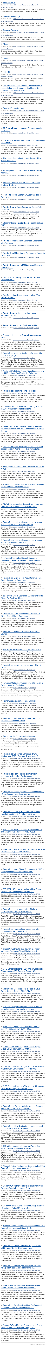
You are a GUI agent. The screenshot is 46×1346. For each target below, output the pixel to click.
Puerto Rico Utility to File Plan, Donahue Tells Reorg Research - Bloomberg (21, 579)
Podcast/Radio (9, 2)
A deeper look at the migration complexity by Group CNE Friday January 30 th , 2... (20, 1047)
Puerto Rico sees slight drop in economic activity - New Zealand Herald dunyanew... (22, 793)
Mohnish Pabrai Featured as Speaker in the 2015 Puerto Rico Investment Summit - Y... (23, 1167)
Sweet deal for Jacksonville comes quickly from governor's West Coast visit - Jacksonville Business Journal (22, 428)
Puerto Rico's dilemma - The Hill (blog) (19, 391)
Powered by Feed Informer (38, 1344)
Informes (7, 58)
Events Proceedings (11, 16)
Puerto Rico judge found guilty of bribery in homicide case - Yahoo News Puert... (20, 910)
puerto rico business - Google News (24, 375)
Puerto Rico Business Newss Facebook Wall (26, 758)
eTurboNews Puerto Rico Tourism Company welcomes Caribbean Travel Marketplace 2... (20, 950)
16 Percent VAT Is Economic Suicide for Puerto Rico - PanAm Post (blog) (22, 597)
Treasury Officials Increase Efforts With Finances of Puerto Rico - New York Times (22, 485)
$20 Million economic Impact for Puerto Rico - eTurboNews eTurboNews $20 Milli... (21, 1147)
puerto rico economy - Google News (24, 358)
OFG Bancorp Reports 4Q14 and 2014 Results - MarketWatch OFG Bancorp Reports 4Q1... (22, 1067)
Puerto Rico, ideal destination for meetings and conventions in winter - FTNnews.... (22, 1127)
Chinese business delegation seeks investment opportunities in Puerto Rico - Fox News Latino (22, 448)
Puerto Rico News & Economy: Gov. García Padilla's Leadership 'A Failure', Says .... (20, 813)
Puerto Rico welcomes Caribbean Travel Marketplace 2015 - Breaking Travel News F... (20, 755)
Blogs (5, 44)
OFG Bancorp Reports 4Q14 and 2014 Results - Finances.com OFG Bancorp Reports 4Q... (22, 970)
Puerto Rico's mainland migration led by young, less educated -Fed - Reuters (22, 541)
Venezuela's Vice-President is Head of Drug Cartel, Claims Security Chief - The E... (20, 990)
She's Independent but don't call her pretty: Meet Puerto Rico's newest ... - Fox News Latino (22, 505)
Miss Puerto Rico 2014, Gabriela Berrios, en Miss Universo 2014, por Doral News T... (23, 850)
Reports (6, 72)
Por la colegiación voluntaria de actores (19, 736)
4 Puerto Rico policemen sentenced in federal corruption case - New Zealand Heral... (21, 1008)
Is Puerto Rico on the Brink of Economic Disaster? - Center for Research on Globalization (21, 559)
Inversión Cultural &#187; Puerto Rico (24, 687)
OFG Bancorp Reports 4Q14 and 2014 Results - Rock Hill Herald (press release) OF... (22, 1087)
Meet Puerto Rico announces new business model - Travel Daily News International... (20, 1286)
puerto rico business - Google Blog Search (26, 133)
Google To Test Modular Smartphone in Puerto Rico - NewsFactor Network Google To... (21, 1326)
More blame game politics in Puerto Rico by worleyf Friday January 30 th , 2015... (20, 1028)
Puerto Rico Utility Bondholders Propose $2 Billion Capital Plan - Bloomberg (20, 615)
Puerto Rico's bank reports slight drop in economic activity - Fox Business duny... (19, 775)
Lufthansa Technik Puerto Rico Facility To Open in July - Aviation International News (22, 407)
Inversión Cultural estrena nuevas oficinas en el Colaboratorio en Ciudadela (22, 684)
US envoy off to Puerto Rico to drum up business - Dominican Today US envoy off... (22, 1207)
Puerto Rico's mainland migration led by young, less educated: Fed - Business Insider (22, 523)
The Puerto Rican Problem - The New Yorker (22, 649)
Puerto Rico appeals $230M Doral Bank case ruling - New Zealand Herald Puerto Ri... (21, 1267)
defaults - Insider (20, 325)
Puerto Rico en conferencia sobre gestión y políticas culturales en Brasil (20, 719)
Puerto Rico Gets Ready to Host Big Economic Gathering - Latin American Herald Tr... (21, 1306)
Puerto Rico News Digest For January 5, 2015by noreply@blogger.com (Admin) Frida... (22, 870)
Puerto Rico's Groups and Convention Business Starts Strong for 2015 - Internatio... (22, 1107)
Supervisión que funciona (14, 108)
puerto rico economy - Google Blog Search (26, 145)
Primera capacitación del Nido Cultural (19, 701)
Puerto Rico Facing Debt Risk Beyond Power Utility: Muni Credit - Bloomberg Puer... (21, 1247)
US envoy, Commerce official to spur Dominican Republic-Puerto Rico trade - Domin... (22, 1187)
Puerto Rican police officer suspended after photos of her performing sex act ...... (20, 930)
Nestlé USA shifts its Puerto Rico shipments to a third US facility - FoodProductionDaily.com (22, 372)
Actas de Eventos (10, 30)
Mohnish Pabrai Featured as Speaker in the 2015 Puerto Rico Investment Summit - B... (23, 1227)
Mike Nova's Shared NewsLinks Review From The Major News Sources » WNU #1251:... (21, 831)
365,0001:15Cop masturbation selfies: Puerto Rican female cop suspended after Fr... (21, 890)
